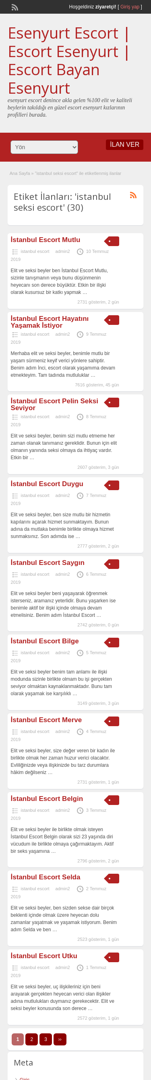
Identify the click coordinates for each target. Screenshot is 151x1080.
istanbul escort (35, 251)
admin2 (63, 251)
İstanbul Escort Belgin (47, 799)
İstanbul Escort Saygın (48, 563)
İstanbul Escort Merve (46, 720)
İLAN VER (124, 144)
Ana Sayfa (20, 173)
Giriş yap (129, 7)
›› (60, 1039)
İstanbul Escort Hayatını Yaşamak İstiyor (50, 322)
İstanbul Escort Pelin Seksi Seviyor (54, 404)
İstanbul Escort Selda (46, 877)
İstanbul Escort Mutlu (46, 240)
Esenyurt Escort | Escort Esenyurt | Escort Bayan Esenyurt (69, 60)
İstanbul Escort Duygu (47, 484)
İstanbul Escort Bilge (45, 641)
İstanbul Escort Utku (44, 956)
